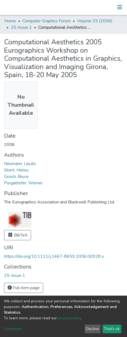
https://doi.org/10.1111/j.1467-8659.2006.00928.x (54, 256)
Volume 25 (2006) (94, 21)
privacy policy (69, 318)
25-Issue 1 (21, 27)
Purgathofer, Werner (23, 183)
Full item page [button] (24, 288)
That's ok (112, 328)
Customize (12, 328)
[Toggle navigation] (119, 7)
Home (10, 21)
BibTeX (18, 235)
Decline (92, 328)
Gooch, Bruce (16, 177)
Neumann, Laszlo (20, 164)
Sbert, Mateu (16, 170)
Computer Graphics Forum (46, 21)
